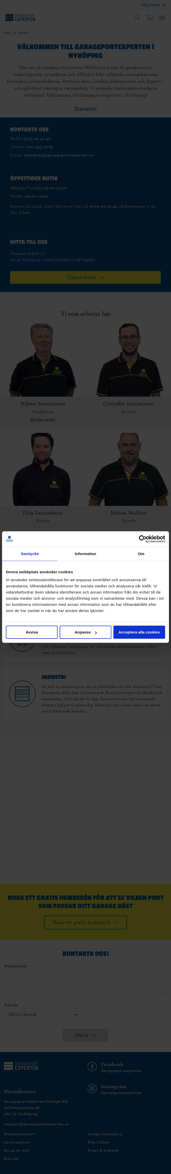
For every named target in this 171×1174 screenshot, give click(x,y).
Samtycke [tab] (30, 553)
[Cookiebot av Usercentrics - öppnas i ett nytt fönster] (142, 539)
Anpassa (85, 632)
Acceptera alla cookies (139, 632)
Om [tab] (141, 553)
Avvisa (32, 632)
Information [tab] (85, 553)
